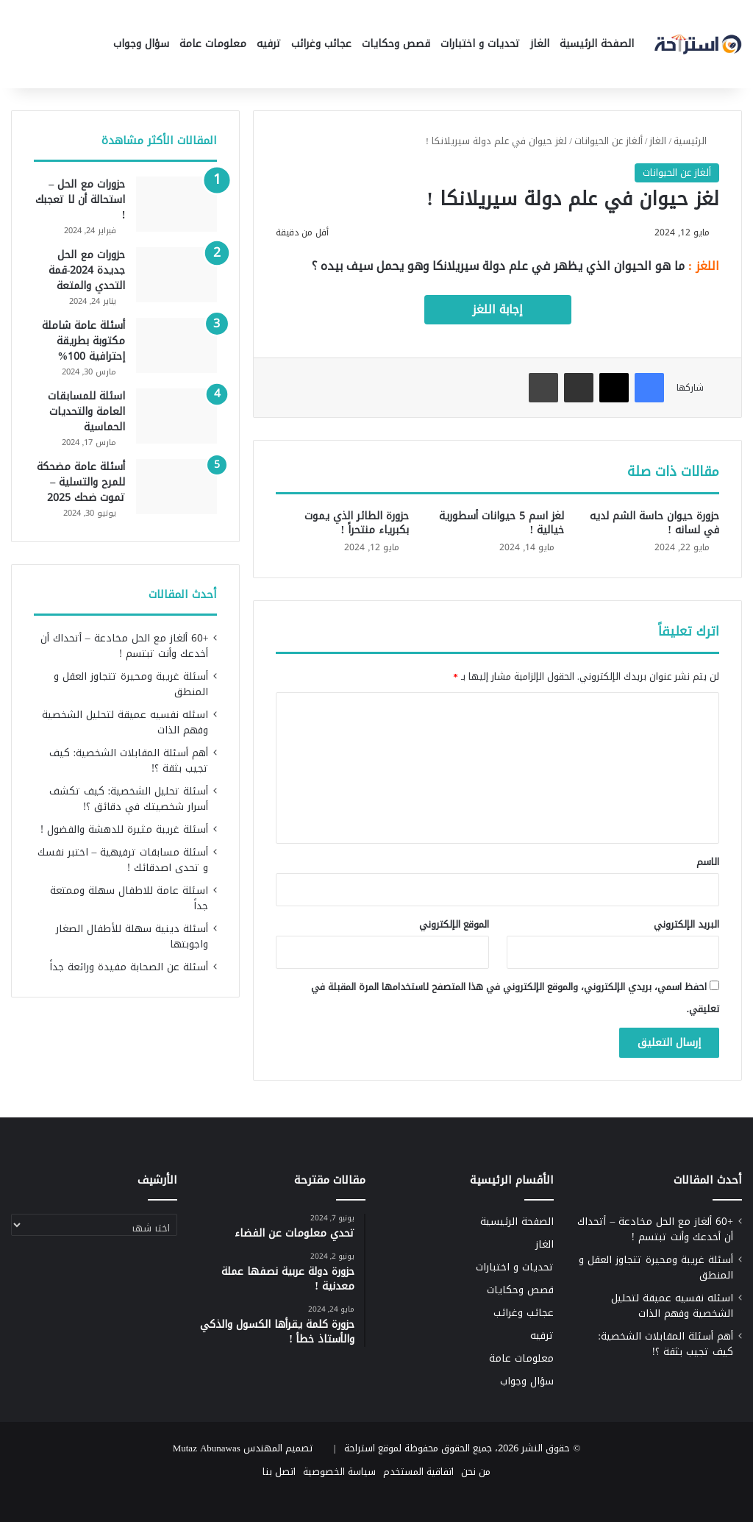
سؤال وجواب (141, 44)
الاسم (707, 862)
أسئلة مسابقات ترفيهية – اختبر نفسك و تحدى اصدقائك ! (123, 860)
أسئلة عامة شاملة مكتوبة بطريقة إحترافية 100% (83, 341)
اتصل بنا (279, 1471)
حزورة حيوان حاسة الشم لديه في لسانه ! (654, 523)
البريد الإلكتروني (686, 924)
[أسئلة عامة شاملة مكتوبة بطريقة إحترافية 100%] (176, 345)
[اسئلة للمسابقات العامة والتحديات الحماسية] (176, 416)
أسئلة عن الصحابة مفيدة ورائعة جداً (128, 967)
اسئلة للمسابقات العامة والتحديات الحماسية (86, 411)
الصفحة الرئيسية (597, 44)
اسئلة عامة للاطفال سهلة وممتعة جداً (129, 898)
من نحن (475, 1471)
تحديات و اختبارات (480, 44)
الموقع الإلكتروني (454, 924)
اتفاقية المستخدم (418, 1471)
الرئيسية (696, 141)
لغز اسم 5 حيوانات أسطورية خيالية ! (501, 523)
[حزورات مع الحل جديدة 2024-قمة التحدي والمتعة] (176, 274)
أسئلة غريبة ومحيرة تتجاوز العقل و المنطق (131, 684)
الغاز (539, 44)
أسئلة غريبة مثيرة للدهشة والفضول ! (124, 829)
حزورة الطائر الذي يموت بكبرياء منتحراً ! (356, 523)
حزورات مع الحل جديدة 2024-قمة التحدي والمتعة (87, 270)
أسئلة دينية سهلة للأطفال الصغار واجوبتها (132, 936)
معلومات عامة (212, 44)
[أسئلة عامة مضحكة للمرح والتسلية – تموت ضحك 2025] (176, 486)
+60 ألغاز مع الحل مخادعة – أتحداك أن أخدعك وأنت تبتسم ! (124, 646)
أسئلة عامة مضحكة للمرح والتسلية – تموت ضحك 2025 (81, 482)
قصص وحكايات (396, 44)
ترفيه (269, 44)
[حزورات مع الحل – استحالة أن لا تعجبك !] (176, 204)
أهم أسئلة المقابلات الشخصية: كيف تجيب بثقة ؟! (129, 761)
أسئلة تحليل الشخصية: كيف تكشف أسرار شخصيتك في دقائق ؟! (129, 799)
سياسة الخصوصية (339, 1471)
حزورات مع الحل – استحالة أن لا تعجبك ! (80, 199)
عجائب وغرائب (321, 44)
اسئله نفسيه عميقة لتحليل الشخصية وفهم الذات (125, 722)
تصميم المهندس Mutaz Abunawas (243, 1448)
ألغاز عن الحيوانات (608, 141)
